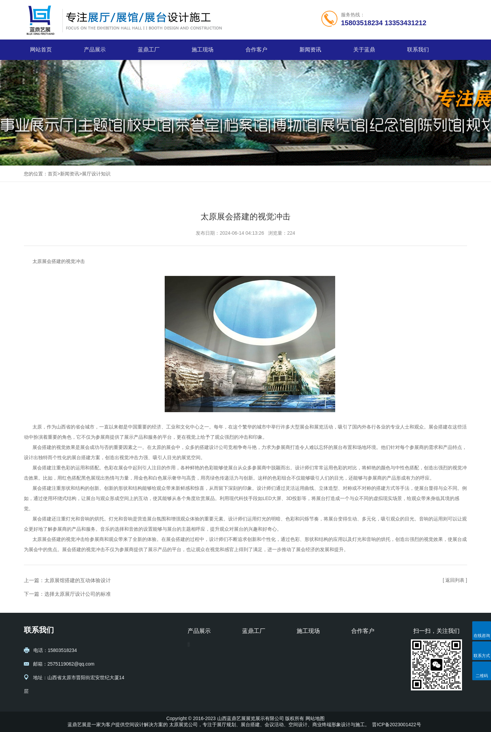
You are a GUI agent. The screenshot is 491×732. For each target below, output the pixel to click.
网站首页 (41, 49)
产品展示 (95, 49)
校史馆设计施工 (204, 688)
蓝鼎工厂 (149, 49)
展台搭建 (81, 457)
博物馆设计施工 (204, 667)
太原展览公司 (183, 724)
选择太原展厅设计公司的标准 (77, 594)
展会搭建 (438, 427)
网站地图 (315, 718)
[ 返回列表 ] (455, 580)
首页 (52, 173)
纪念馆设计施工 (204, 678)
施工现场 (202, 49)
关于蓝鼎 (364, 49)
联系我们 (418, 49)
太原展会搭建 (46, 261)
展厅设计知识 (96, 173)
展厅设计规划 (202, 647)
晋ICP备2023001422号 (396, 724)
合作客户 (256, 49)
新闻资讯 (310, 49)
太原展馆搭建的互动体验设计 (77, 580)
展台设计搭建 (202, 657)
